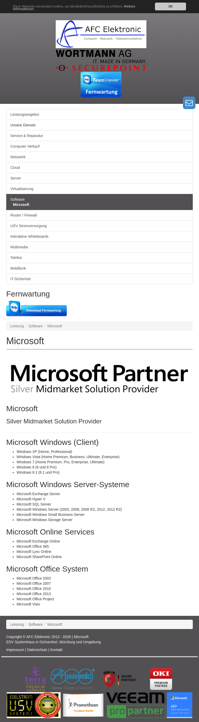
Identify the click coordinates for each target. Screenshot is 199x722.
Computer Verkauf (25, 146)
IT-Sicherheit (20, 279)
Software (17, 199)
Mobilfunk (18, 268)
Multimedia (19, 247)
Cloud (15, 167)
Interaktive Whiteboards (29, 236)
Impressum (15, 650)
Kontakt (56, 650)
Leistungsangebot (24, 114)
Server (15, 178)
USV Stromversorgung (28, 226)
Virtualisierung (21, 189)
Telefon (16, 258)
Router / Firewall (23, 215)
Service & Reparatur (26, 136)
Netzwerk (17, 157)
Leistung (17, 326)
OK (170, 6)
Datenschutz (37, 650)
